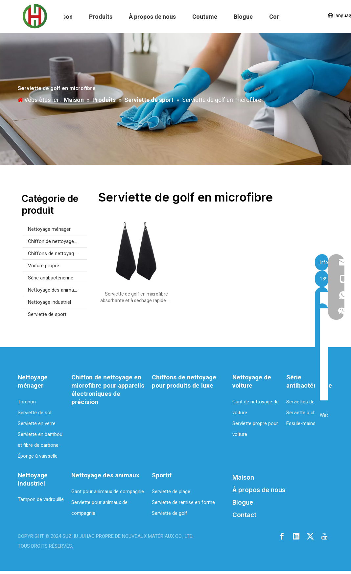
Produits (100, 16)
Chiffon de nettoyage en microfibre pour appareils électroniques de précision (57, 241)
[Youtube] (324, 535)
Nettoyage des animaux (53, 290)
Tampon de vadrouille (41, 499)
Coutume (204, 16)
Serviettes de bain (305, 402)
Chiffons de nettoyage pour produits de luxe (57, 253)
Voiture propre (43, 266)
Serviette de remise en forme (183, 502)
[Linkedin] (296, 535)
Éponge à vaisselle (38, 456)
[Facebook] (282, 535)
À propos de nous (152, 16)
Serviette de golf (169, 513)
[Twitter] (310, 535)
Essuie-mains (301, 423)
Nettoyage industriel (49, 302)
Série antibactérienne (50, 278)
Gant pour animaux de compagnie (107, 491)
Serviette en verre (37, 423)
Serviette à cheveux (307, 413)
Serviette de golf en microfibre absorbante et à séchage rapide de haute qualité (136, 297)
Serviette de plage (171, 491)
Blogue (243, 16)
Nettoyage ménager (49, 229)
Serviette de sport (47, 314)
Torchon (27, 402)
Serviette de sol (34, 413)
